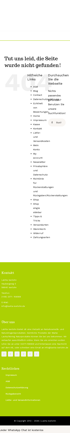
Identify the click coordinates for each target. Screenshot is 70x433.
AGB (35, 86)
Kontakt (37, 128)
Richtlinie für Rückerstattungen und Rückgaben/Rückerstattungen (50, 187)
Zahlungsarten (41, 237)
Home (36, 116)
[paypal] (23, 354)
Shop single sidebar (37, 208)
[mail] (30, 354)
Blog (35, 91)
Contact (37, 95)
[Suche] (52, 122)
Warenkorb (39, 229)
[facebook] (4, 354)
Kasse (36, 124)
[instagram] (10, 354)
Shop (36, 199)
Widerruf (38, 233)
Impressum (40, 120)
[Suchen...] (57, 122)
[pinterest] (17, 354)
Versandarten (41, 224)
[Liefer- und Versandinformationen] (22, 400)
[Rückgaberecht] (13, 394)
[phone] (36, 354)
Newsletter (39, 162)
